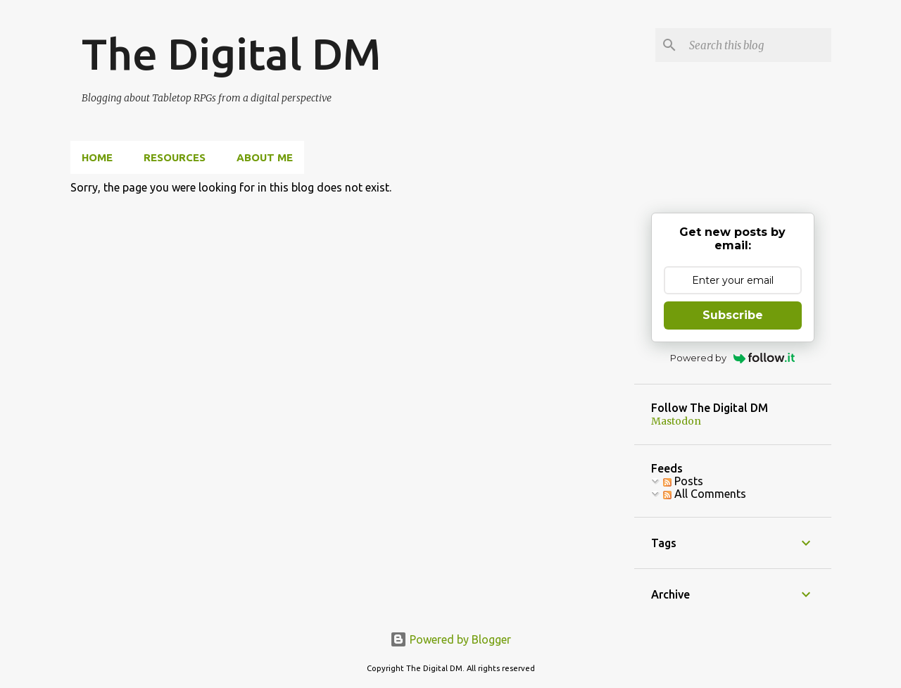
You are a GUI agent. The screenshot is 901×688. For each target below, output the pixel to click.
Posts (683, 481)
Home (97, 157)
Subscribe (732, 315)
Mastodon (676, 421)
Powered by (732, 357)
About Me (265, 157)
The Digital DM (231, 53)
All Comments (704, 493)
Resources (175, 157)
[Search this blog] (757, 45)
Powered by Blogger (450, 639)
